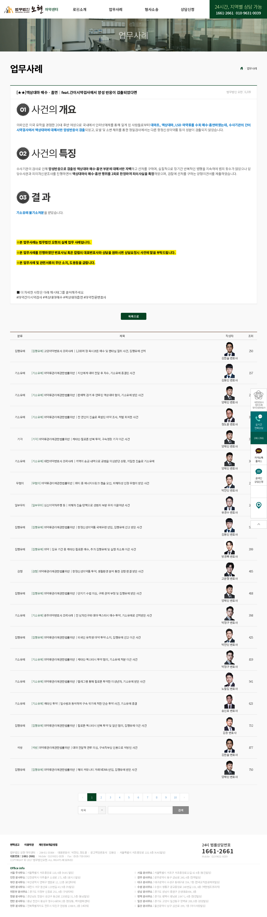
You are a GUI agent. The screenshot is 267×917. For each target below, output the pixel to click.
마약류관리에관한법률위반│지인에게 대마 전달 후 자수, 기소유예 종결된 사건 (83, 373)
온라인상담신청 (258, 479)
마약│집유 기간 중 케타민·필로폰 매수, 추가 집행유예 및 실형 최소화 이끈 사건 (83, 549)
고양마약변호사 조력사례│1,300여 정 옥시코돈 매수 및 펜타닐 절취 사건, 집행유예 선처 (88, 351)
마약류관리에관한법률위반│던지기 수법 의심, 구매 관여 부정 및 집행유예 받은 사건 (86, 593)
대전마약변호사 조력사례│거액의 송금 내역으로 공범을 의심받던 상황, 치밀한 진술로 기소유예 (92, 461)
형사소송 (151, 9)
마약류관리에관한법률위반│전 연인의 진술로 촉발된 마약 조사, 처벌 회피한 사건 (84, 417)
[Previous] (82, 797)
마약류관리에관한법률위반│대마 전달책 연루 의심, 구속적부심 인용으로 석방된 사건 (84, 747)
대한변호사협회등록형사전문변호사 (258, 405)
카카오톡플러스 (258, 459)
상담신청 (187, 9)
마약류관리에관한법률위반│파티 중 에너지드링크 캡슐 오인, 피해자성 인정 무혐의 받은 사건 (90, 483)
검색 (180, 810)
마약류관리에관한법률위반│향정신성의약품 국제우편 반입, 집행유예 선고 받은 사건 (86, 527)
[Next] (184, 797)
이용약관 (29, 845)
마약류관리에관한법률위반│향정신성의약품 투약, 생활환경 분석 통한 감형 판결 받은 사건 (87, 571)
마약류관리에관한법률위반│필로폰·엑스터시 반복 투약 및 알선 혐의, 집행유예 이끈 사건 (89, 725)
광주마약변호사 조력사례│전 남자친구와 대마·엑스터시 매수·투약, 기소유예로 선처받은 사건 (91, 615)
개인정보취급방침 (48, 845)
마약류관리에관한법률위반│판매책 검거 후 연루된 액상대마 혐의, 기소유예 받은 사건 (87, 395)
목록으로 (133, 316)
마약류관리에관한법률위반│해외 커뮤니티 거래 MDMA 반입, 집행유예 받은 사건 (84, 769)
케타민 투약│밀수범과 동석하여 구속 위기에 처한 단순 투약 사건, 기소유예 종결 (84, 703)
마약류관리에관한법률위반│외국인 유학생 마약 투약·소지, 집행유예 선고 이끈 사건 (86, 637)
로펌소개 (79, 9)
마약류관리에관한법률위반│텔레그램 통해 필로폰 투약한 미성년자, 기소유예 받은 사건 (88, 681)
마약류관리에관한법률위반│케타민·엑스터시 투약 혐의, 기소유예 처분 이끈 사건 (84, 659)
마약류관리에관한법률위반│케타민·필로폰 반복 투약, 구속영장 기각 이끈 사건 (80, 439)
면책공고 (15, 845)
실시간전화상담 (258, 426)
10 (175, 797)
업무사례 (115, 9)
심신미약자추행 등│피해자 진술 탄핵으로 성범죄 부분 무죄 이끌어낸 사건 (80, 505)
